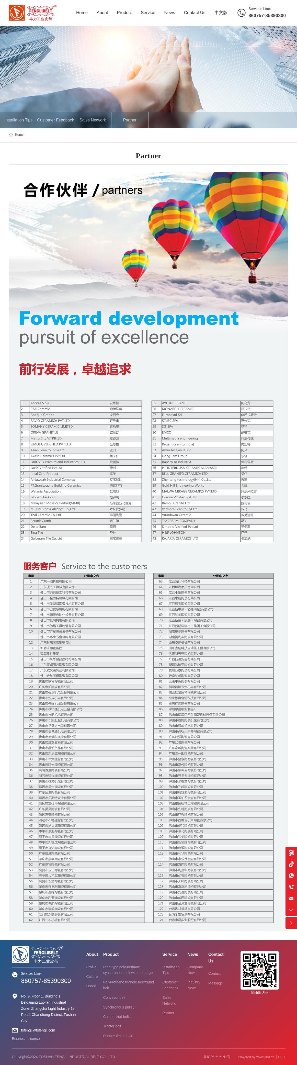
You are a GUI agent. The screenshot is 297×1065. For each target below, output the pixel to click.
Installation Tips (18, 120)
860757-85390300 (267, 15)
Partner (129, 120)
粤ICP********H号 (216, 1057)
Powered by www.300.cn (256, 1057)
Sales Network (92, 120)
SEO (281, 1057)
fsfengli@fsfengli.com (38, 1030)
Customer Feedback (55, 120)
